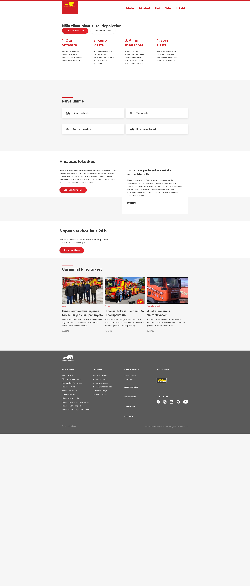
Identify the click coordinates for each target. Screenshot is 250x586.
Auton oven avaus (100, 560)
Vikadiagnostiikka (100, 572)
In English (180, 8)
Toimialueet (144, 8)
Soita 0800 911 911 (75, 66)
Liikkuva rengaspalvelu (102, 564)
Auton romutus (131, 564)
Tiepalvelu (97, 547)
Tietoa (168, 8)
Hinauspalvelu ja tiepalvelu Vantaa (75, 579)
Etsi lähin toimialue (73, 264)
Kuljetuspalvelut (131, 547)
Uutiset (64, 483)
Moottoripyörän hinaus (71, 557)
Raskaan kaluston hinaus (72, 560)
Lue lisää (131, 364)
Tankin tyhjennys (100, 568)
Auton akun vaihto (100, 553)
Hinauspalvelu (68, 547)
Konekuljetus (129, 557)
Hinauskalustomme (69, 568)
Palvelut (130, 8)
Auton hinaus (67, 553)
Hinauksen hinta (68, 564)
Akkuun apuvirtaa (100, 557)
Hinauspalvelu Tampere (71, 583)
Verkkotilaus (130, 574)
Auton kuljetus (130, 553)
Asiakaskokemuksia (153, 483)
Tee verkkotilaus (103, 66)
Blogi (157, 8)
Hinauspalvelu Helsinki (71, 576)
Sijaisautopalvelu (68, 572)
